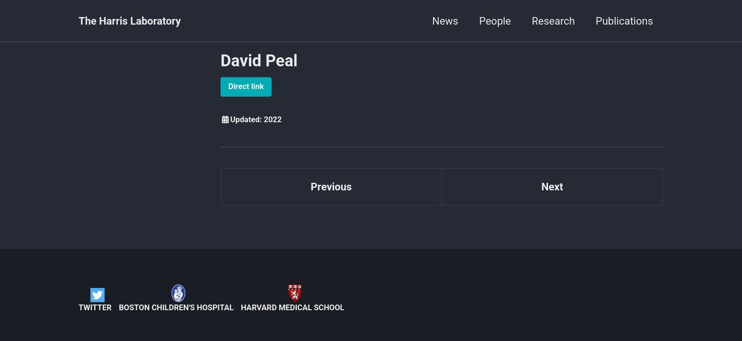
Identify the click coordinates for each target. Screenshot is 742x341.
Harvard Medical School (292, 298)
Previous (331, 187)
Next (552, 187)
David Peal (259, 60)
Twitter (95, 300)
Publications (624, 21)
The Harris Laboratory (130, 21)
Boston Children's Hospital (176, 298)
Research (553, 21)
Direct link (246, 86)
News (445, 21)
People (495, 21)
